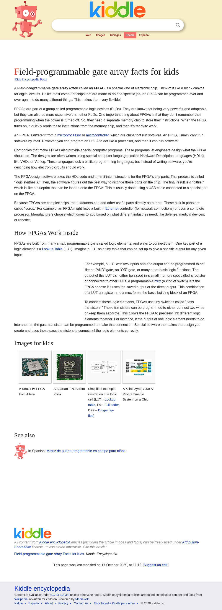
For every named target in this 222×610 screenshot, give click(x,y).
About (49, 603)
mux (157, 281)
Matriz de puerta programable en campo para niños (86, 451)
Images (100, 35)
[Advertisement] (110, 52)
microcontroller (97, 135)
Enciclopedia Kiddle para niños (114, 603)
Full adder (111, 405)
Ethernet (111, 208)
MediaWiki (82, 599)
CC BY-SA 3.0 (59, 595)
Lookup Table (52, 249)
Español (144, 35)
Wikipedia (21, 599)
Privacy (63, 603)
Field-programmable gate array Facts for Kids (49, 554)
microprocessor (69, 135)
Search (178, 25)
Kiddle (19, 603)
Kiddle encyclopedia (54, 542)
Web (88, 35)
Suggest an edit (155, 565)
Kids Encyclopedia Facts (31, 79)
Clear (169, 25)
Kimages (115, 35)
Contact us (81, 603)
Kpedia (130, 35)
